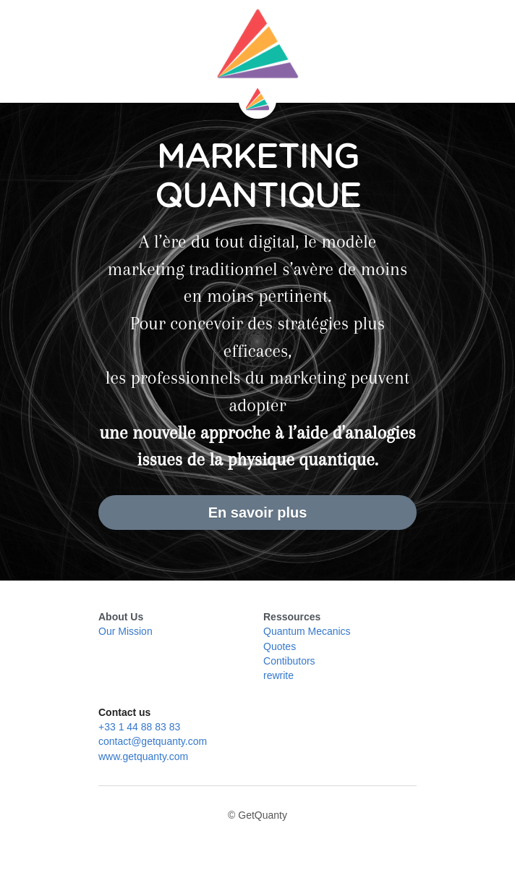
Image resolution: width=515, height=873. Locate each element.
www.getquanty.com (143, 756)
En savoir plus (257, 512)
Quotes (279, 646)
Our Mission (125, 631)
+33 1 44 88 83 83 (139, 727)
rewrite (278, 675)
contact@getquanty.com (152, 741)
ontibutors (293, 661)
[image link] (257, 43)
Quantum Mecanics (307, 631)
